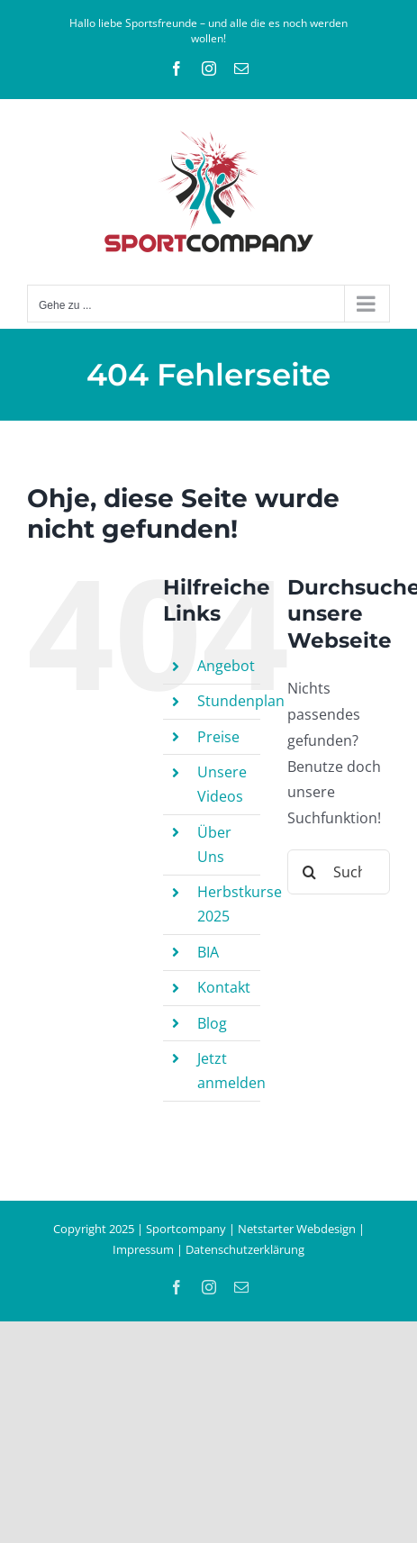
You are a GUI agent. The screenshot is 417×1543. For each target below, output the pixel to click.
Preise (218, 737)
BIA (208, 952)
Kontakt (223, 987)
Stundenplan (241, 701)
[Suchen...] (338, 871)
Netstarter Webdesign (297, 1229)
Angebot (226, 666)
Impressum (143, 1249)
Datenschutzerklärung (245, 1249)
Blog (212, 1023)
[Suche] (309, 871)
